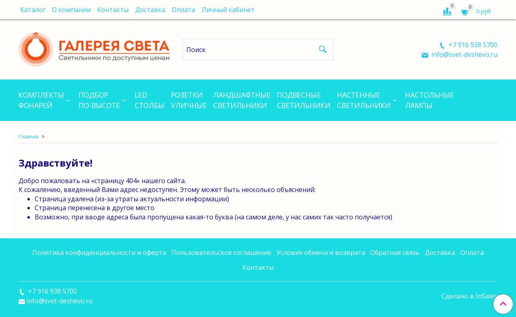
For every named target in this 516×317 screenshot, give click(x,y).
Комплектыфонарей (41, 100)
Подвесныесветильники (304, 100)
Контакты (113, 9)
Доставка (150, 9)
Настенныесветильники (364, 100)
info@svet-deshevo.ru (463, 54)
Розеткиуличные (189, 100)
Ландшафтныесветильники (241, 100)
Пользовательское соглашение (221, 252)
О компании (71, 9)
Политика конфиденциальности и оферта (99, 252)
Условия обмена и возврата (321, 252)
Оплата (183, 9)
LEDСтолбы (149, 100)
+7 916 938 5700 (472, 44)
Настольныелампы (429, 100)
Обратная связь (395, 252)
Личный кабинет (228, 9)
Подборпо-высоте (99, 100)
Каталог (33, 9)
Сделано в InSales (469, 296)
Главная (28, 136)
